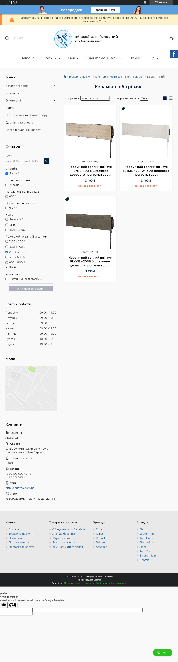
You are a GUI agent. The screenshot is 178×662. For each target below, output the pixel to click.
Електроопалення (64, 542)
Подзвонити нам (20, 542)
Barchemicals (148, 555)
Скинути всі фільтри (32, 288)
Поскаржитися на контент (79, 583)
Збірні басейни (62, 538)
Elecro (143, 529)
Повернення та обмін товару (26, 115)
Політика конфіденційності (111, 583)
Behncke (101, 538)
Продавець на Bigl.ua (89, 579)
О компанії (13, 100)
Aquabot (101, 547)
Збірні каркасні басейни (104, 58)
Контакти (12, 93)
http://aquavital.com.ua (19, 488)
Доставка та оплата (19, 122)
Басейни (50, 58)
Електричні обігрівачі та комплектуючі (120, 76)
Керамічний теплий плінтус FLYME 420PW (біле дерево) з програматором (146, 170)
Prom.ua (108, 576)
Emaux (100, 529)
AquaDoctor (147, 538)
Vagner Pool (147, 533)
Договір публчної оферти (23, 129)
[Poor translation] (13, 605)
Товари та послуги (80, 76)
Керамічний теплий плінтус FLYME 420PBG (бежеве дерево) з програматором (90, 170)
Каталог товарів (17, 85)
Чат (162, 652)
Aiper (142, 547)
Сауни (135, 58)
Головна (28, 58)
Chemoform (147, 542)
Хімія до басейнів (63, 533)
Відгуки (10, 107)
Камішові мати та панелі (67, 547)
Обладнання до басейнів (68, 529)
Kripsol (100, 533)
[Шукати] (8, 38)
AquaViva (145, 551)
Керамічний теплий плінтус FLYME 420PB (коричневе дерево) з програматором (90, 261)
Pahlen (100, 542)
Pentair (144, 560)
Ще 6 (12, 267)
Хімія (71, 58)
